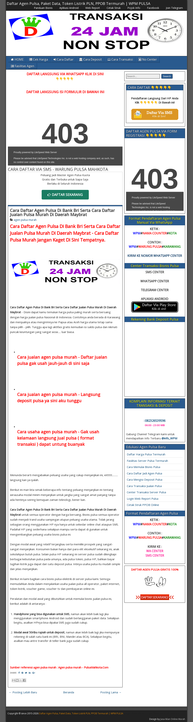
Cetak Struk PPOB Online (143, 505)
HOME (17, 59)
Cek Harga (38, 59)
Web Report (92, 8)
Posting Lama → (111, 692)
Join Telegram (174, 8)
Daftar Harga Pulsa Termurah (146, 454)
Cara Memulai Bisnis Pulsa (143, 467)
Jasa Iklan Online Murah (172, 719)
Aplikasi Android (69, 8)
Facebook (153, 8)
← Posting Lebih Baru (23, 692)
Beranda (68, 692)
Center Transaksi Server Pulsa (146, 492)
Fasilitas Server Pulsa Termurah (147, 461)
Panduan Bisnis (43, 8)
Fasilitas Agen (22, 66)
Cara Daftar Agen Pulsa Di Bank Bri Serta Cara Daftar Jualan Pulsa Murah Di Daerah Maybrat (62, 212)
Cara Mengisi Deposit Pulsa (144, 479)
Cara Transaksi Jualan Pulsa (144, 486)
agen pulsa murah (25, 220)
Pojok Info (133, 8)
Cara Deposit (90, 59)
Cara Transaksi (120, 59)
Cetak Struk (114, 8)
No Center (148, 59)
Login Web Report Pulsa (142, 498)
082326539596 (154, 421)
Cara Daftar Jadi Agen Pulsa (144, 473)
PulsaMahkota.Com (96, 667)
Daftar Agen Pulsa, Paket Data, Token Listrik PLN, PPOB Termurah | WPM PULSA (78, 3)
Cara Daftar (64, 59)
